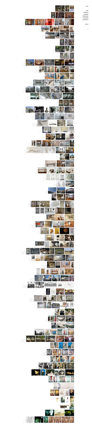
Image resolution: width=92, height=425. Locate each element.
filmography (85, 18)
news (87, 6)
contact (86, 24)
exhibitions (85, 12)
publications (85, 19)
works (87, 10)
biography (86, 14)
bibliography (85, 16)
